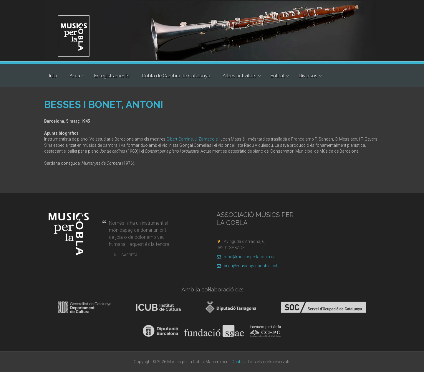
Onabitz (238, 361)
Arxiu (74, 76)
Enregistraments (112, 76)
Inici (53, 76)
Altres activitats (239, 76)
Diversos (308, 76)
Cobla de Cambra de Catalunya (176, 76)
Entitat (277, 76)
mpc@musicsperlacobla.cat (246, 256)
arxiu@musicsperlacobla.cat (246, 265)
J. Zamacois (206, 139)
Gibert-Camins (179, 139)
